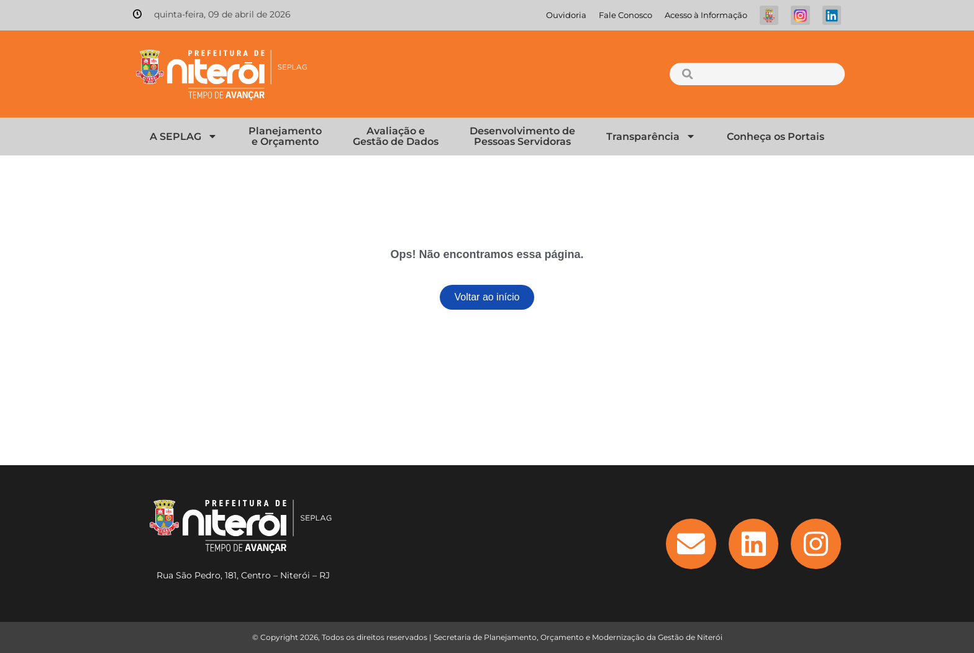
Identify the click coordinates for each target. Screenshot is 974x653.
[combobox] (757, 74)
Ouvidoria (566, 15)
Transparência (651, 136)
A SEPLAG (183, 136)
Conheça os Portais (775, 136)
